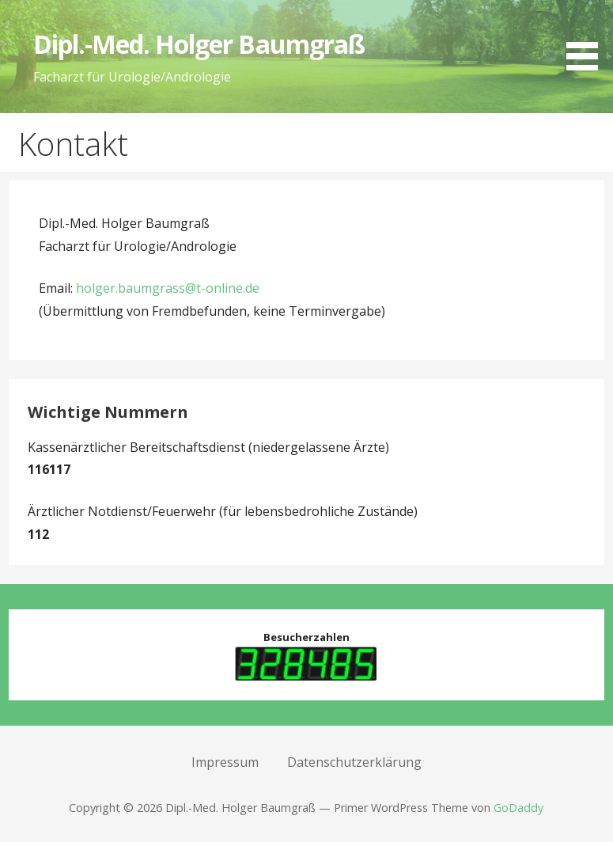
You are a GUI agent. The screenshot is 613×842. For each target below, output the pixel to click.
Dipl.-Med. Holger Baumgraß (199, 44)
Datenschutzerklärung (354, 762)
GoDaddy (518, 807)
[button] (587, 38)
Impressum (225, 762)
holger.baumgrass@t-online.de (167, 288)
